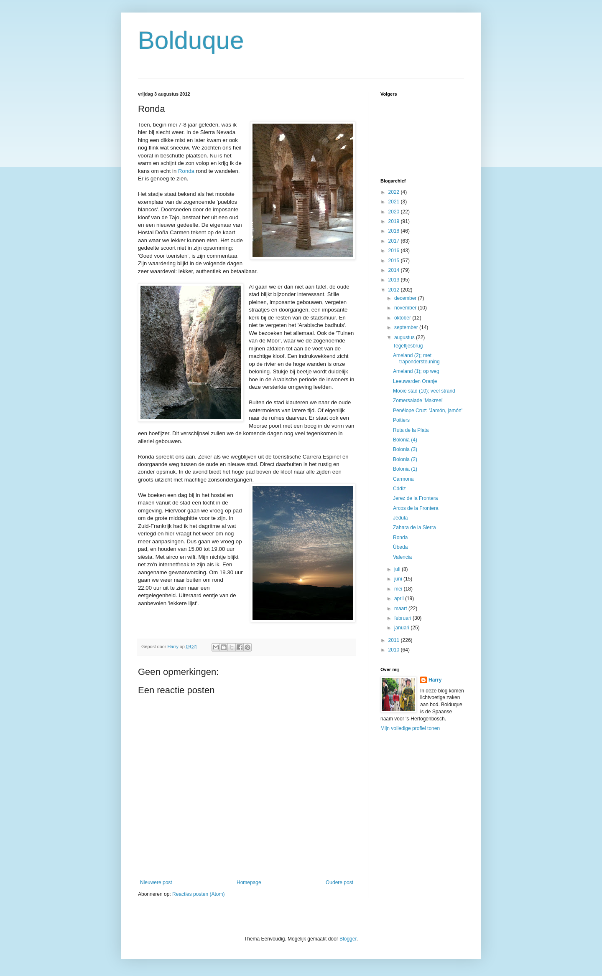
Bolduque (191, 40)
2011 (394, 640)
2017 (394, 241)
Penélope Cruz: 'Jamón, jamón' (427, 410)
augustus (405, 337)
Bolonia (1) (405, 469)
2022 (394, 192)
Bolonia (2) (405, 459)
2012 (394, 290)
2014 (394, 270)
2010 (394, 650)
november (406, 308)
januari (402, 628)
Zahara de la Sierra (414, 527)
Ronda (186, 171)
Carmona (403, 479)
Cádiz (399, 489)
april (399, 598)
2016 (394, 251)
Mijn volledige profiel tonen (410, 728)
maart (401, 608)
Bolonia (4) (405, 440)
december (406, 298)
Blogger (348, 939)
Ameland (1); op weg (416, 371)
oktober (403, 318)
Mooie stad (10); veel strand (424, 391)
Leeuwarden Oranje (415, 381)
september (406, 327)
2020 (394, 212)
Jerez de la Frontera (415, 498)
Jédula (400, 518)
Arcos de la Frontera (416, 508)
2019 (394, 221)
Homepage (249, 882)
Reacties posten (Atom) (198, 894)
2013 (394, 280)
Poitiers (401, 420)
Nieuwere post (156, 882)
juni (398, 579)
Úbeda (400, 547)
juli (398, 569)
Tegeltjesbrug (408, 346)
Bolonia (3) (405, 449)
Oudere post (339, 882)
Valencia (402, 557)
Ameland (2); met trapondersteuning (416, 358)
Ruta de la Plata (411, 430)
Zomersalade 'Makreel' (418, 400)
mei (399, 589)
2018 (394, 231)
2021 (394, 202)
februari (403, 618)
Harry (435, 680)
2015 (394, 261)
